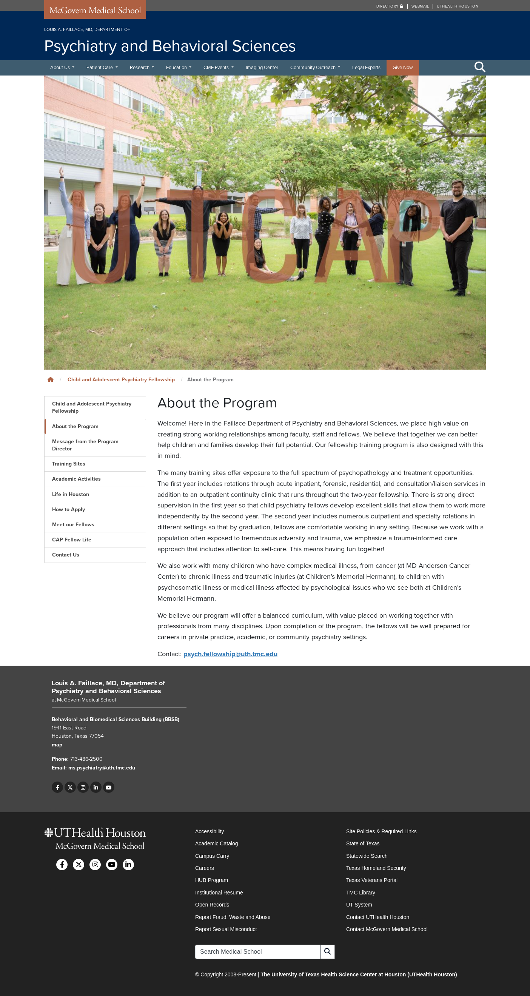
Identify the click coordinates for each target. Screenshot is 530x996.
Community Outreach (313, 68)
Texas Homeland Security (376, 868)
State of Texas (362, 843)
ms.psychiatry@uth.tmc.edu (101, 768)
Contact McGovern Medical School (387, 929)
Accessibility (209, 831)
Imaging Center (262, 68)
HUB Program (211, 880)
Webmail (420, 6)
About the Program (75, 426)
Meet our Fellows (73, 524)
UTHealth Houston (457, 6)
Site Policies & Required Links (381, 831)
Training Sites (68, 464)
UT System (359, 905)
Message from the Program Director (85, 445)
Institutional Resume (219, 893)
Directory (390, 6)
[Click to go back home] (50, 379)
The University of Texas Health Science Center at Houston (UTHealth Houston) (358, 974)
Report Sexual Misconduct (226, 929)
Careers (204, 868)
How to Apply (68, 509)
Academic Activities (76, 479)
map (57, 745)
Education (177, 68)
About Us (60, 68)
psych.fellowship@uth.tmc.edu (230, 654)
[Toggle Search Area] (480, 67)
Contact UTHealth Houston (377, 917)
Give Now (403, 68)
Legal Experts (366, 68)
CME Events (216, 68)
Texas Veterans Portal (371, 880)
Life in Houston (70, 494)
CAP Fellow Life (71, 540)
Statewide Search (367, 856)
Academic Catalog (216, 843)
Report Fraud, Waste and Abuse (232, 917)
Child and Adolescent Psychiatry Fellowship (121, 379)
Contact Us (65, 555)
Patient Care (100, 68)
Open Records (212, 905)
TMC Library (360, 893)
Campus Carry (212, 856)
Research (140, 68)
